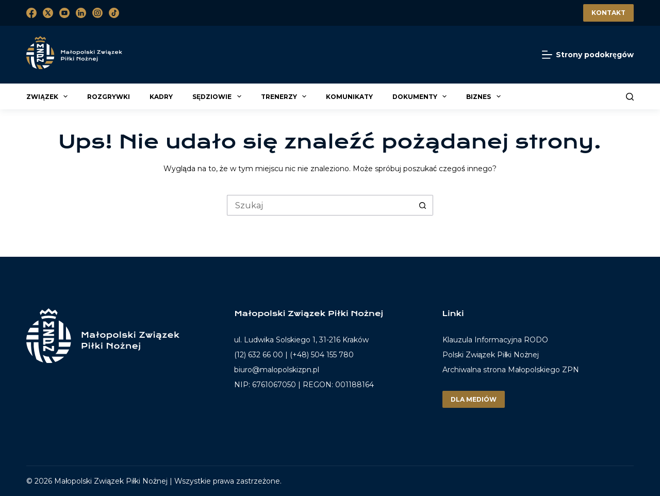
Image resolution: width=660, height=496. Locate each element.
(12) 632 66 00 (258, 354)
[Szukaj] (630, 97)
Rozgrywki (108, 97)
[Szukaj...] (319, 205)
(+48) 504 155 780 (322, 354)
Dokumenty (421, 96)
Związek (48, 96)
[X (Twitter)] (48, 13)
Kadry (161, 97)
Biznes (484, 96)
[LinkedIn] (81, 13)
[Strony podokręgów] (588, 54)
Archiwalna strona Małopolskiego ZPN (510, 369)
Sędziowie (218, 96)
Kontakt (608, 12)
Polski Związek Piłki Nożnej (490, 354)
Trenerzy (285, 96)
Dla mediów (474, 399)
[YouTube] (64, 13)
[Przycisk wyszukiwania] (422, 205)
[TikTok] (114, 13)
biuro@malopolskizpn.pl (276, 369)
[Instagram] (97, 13)
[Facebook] (31, 13)
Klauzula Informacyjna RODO (495, 340)
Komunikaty (349, 97)
